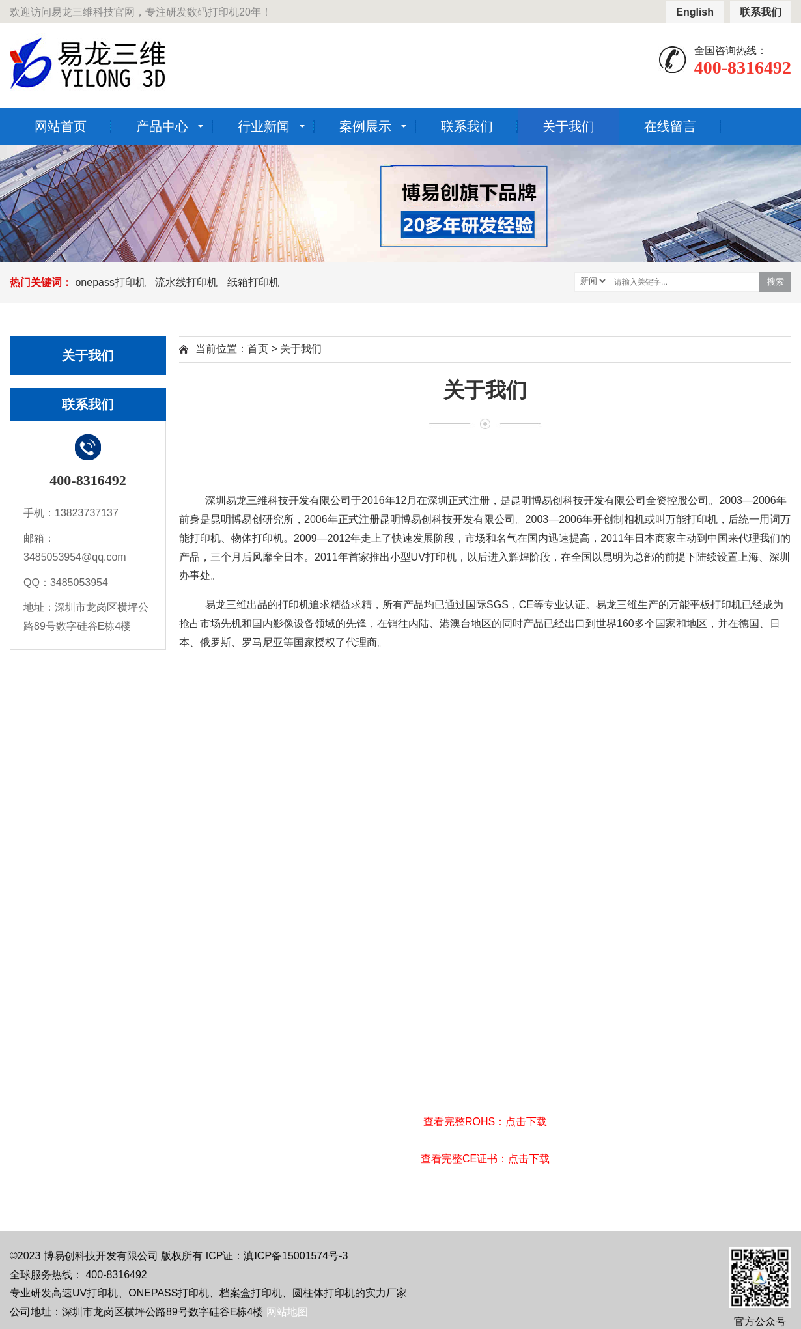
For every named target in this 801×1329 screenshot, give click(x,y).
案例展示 (365, 126)
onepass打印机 (110, 282)
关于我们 (568, 126)
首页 (257, 348)
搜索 (775, 282)
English (695, 12)
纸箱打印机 (253, 282)
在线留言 (670, 126)
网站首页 (61, 126)
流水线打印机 (186, 282)
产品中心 (162, 126)
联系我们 (760, 12)
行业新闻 (264, 126)
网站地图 (287, 1311)
